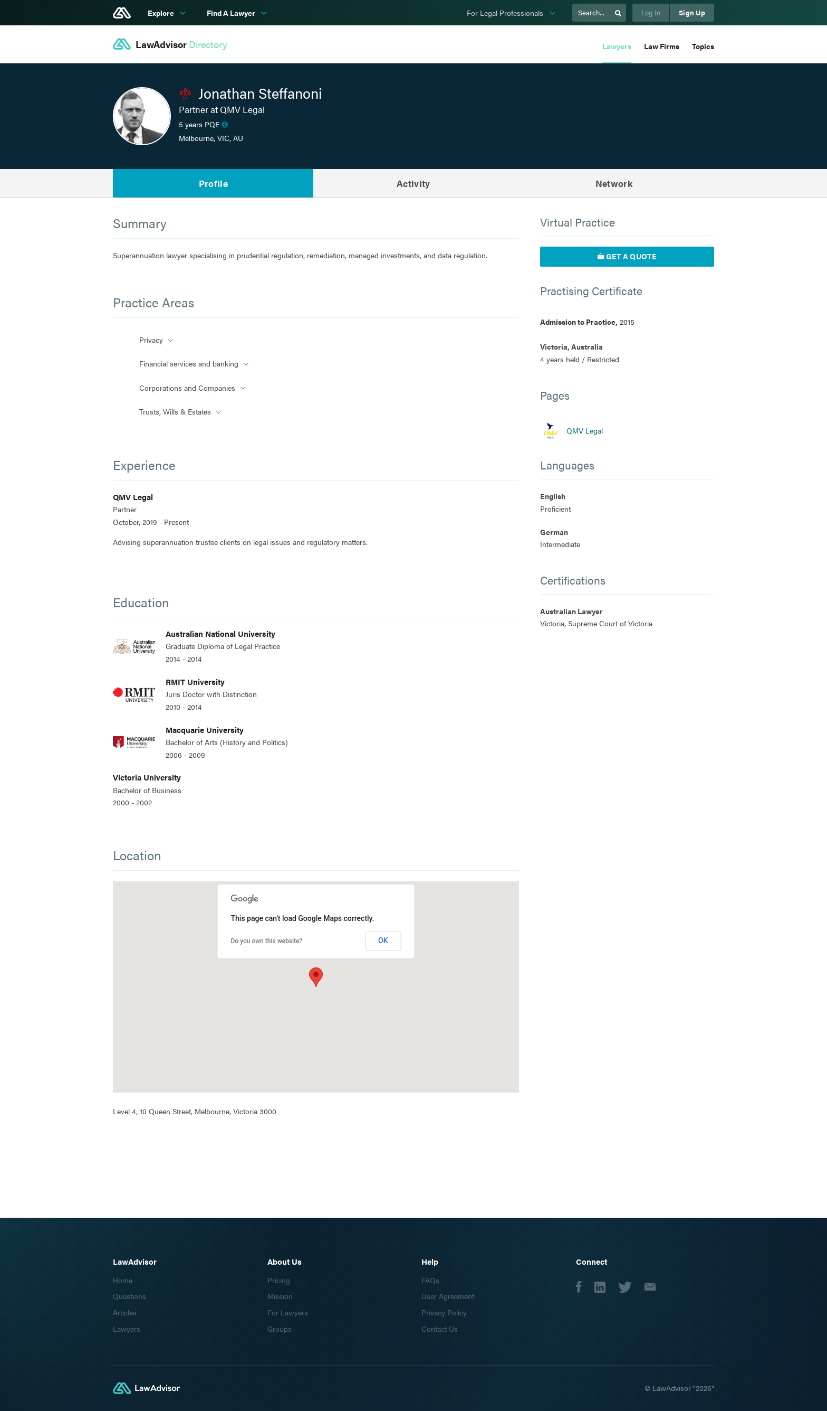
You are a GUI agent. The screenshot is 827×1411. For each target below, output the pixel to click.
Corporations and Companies (187, 387)
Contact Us (439, 1328)
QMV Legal (584, 430)
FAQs (430, 1280)
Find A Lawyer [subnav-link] (232, 12)
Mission (280, 1296)
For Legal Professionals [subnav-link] (506, 12)
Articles (125, 1312)
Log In (651, 12)
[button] (316, 977)
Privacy (151, 339)
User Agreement (447, 1296)
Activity (413, 183)
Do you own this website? (267, 941)
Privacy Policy (444, 1312)
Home (122, 1280)
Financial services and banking (188, 363)
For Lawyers (287, 1312)
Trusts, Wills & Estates (175, 411)
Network (613, 183)
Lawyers (616, 46)
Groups (279, 1328)
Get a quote (627, 256)
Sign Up (692, 12)
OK (383, 940)
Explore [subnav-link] (162, 12)
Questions (129, 1296)
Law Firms (661, 46)
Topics (703, 46)
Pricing (278, 1280)
